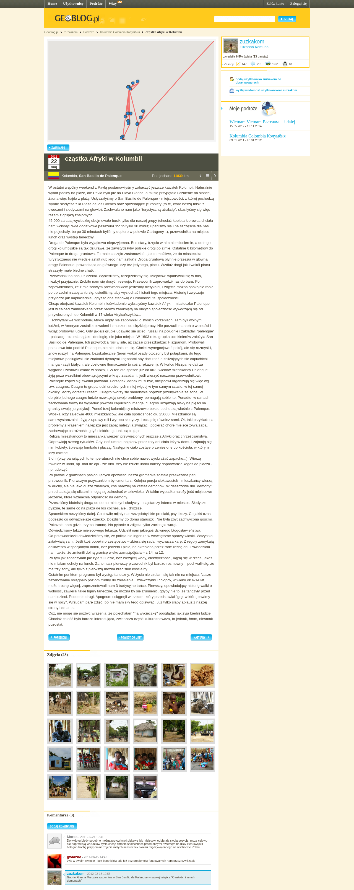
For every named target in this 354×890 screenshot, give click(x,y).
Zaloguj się (298, 3)
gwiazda (74, 857)
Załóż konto (275, 3)
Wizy (113, 3)
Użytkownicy (73, 3)
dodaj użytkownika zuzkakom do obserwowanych (258, 80)
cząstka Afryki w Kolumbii (163, 32)
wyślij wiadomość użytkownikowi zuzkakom (266, 90)
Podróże (96, 3)
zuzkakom (70, 32)
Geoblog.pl (51, 32)
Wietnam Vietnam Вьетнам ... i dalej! (263, 121)
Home (52, 3)
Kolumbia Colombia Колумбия (120, 32)
